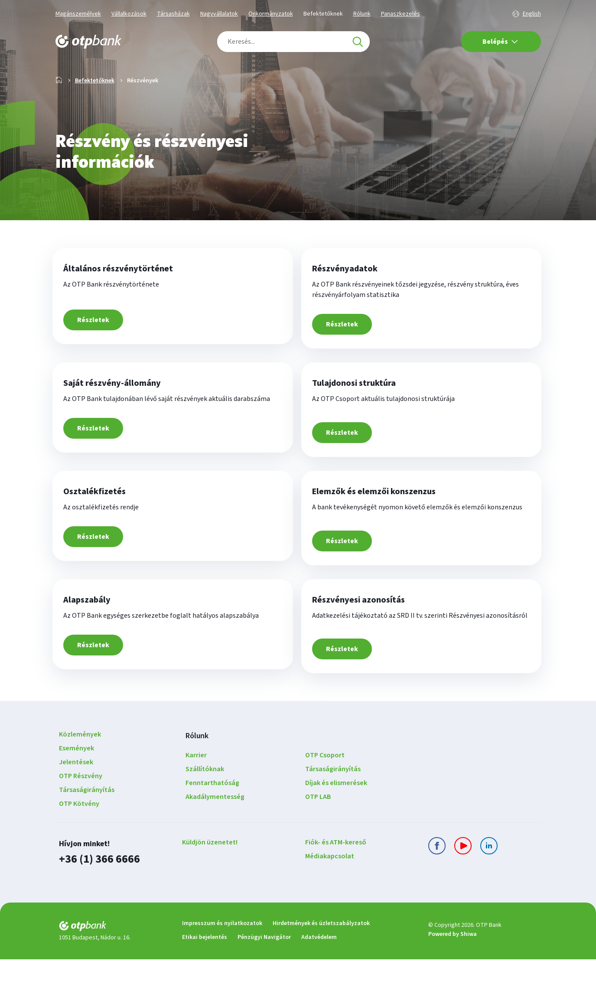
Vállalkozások (129, 13)
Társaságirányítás (86, 826)
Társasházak (173, 13)
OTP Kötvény (79, 839)
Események (76, 784)
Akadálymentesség (215, 833)
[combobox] (293, 41)
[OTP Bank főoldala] (88, 41)
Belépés (500, 41)
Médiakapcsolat (329, 892)
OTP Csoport (325, 791)
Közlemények (80, 770)
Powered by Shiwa (452, 969)
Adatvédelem (319, 972)
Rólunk (362, 13)
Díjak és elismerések (336, 819)
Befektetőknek (323, 13)
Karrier (196, 791)
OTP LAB (318, 833)
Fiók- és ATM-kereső (335, 878)
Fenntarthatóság (212, 819)
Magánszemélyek (78, 13)
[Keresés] (357, 41)
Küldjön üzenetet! (210, 878)
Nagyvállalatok (219, 13)
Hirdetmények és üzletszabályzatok (321, 958)
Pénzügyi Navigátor (264, 972)
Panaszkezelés (400, 13)
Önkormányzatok (270, 13)
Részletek (99, 352)
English (532, 13)
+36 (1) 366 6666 (97, 894)
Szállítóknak (205, 805)
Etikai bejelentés (204, 972)
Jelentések (76, 798)
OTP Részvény (80, 812)
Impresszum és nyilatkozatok (222, 958)
